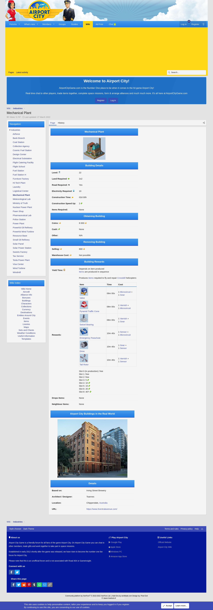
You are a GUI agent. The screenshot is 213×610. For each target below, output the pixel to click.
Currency (26, 309)
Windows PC (115, 552)
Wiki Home (26, 289)
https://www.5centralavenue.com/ (101, 509)
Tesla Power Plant (21, 260)
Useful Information (26, 336)
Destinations (26, 312)
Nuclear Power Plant (22, 207)
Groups (62, 24)
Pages (11, 72)
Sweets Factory (20, 252)
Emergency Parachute (90, 338)
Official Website (164, 542)
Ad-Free (99, 24)
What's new (29, 24)
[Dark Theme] (203, 24)
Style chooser (15, 529)
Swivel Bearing (87, 324)
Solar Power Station (22, 248)
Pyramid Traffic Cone (89, 311)
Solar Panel (18, 244)
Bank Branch (19, 138)
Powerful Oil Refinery (23, 227)
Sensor (123, 332)
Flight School (19, 166)
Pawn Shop (18, 211)
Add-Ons (115, 596)
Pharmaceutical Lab (22, 215)
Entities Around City (26, 315)
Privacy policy (187, 529)
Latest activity (22, 72)
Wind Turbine (19, 268)
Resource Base (20, 235)
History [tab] (61, 123)
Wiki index (15, 283)
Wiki (88, 24)
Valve (82, 298)
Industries (15, 130)
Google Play (115, 542)
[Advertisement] (106, 49)
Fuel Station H (19, 174)
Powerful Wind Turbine (23, 231)
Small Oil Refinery (21, 240)
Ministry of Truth (20, 203)
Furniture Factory (21, 179)
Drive (82, 351)
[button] (19, 24)
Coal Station (18, 142)
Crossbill (121, 278)
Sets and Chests (26, 330)
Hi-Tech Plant (19, 183)
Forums (13, 24)
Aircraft (26, 292)
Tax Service (18, 256)
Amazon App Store (118, 556)
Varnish (123, 305)
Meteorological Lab (22, 199)
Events (26, 318)
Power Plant (18, 223)
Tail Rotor (84, 364)
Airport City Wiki (164, 547)
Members (47, 24)
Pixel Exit (144, 596)
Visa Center (18, 264)
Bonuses (26, 297)
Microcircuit (125, 292)
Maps (26, 327)
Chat (112, 24)
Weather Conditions (26, 333)
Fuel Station (18, 170)
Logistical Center (21, 191)
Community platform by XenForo (88, 596)
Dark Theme (28, 529)
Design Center (19, 154)
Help (197, 529)
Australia (103, 503)
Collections (26, 306)
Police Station (19, 219)
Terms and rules (172, 529)
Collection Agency (21, 146)
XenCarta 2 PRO (95, 598)
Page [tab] (52, 123)
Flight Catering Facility (23, 162)
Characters (26, 303)
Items (26, 321)
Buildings (26, 300)
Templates (26, 339)
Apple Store (115, 547)
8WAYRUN (120, 598)
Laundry (16, 187)
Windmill (17, 272)
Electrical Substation (22, 158)
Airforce (16, 134)
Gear (122, 295)
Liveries (26, 324)
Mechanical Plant (21, 195)
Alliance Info (26, 295)
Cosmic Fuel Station (22, 150)
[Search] (186, 72)
